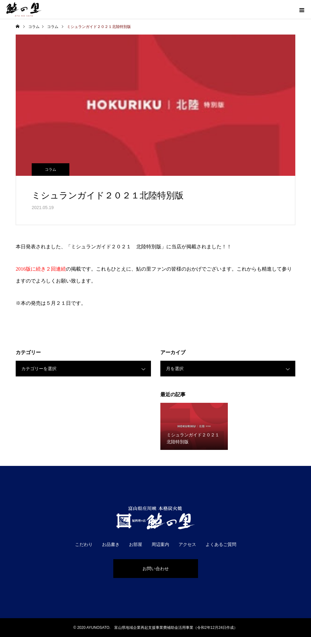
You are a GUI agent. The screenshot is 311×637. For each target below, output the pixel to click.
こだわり (84, 544)
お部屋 (135, 544)
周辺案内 (160, 544)
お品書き (111, 544)
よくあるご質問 (221, 544)
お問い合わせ (155, 568)
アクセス (187, 544)
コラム (50, 169)
